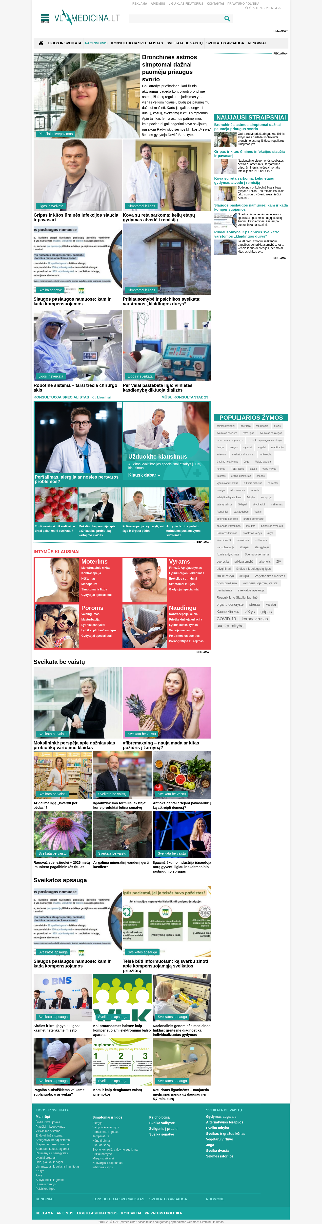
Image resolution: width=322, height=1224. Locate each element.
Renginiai (45, 1199)
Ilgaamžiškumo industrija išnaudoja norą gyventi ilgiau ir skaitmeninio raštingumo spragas (182, 867)
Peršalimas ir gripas (106, 1132)
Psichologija (159, 1117)
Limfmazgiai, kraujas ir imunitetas (58, 1166)
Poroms (92, 607)
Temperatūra (101, 1136)
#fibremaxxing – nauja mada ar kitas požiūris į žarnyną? (161, 745)
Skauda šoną (101, 1145)
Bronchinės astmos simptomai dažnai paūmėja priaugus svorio (247, 126)
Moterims (94, 561)
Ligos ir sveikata (64, 43)
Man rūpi (43, 1117)
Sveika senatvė (50, 290)
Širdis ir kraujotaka (48, 1122)
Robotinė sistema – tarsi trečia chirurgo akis (75, 388)
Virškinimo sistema (48, 1131)
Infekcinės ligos (103, 1167)
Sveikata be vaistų (53, 734)
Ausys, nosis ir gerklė (50, 1180)
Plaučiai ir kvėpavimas (56, 134)
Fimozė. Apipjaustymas (185, 567)
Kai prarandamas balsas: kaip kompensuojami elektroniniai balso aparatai (122, 1030)
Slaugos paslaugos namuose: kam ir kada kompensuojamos (72, 301)
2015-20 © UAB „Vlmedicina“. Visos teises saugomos (133, 1222)
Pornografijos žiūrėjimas (186, 641)
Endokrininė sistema (49, 1135)
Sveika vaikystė (162, 1123)
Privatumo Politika (243, 3)
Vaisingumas (90, 614)
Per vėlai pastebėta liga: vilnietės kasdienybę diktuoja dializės (157, 388)
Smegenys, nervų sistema (53, 1140)
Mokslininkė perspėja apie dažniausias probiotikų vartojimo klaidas (97, 531)
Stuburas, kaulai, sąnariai (52, 1149)
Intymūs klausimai (57, 551)
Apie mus (158, 3)
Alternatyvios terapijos (224, 1122)
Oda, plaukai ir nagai (49, 1162)
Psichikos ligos (45, 1188)
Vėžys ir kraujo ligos (106, 1127)
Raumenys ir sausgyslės (52, 1153)
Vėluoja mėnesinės (182, 630)
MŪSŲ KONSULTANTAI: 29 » (186, 397)
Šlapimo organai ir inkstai (52, 1144)
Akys (39, 1175)
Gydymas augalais (221, 1117)
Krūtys (40, 1171)
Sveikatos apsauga (53, 952)
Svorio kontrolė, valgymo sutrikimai (115, 1149)
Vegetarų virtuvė (219, 1139)
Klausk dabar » (144, 475)
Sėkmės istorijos (220, 1156)
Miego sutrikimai (103, 1158)
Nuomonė (215, 1199)
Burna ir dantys (46, 1184)
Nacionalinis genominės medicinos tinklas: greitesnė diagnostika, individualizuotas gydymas (181, 1030)
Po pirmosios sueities (184, 636)
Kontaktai (215, 3)
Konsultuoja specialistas (61, 397)
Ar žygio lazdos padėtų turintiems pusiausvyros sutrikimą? (183, 531)
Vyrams (179, 561)
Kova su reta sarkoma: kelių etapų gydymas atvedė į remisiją (159, 217)
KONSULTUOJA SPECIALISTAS (137, 43)
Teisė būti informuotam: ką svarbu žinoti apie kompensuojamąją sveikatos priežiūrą (165, 966)
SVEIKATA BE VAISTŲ (185, 43)
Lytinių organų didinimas (186, 573)
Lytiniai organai (46, 1157)
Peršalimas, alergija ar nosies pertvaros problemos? (77, 479)
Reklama (139, 3)
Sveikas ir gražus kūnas (225, 1134)
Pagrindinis (96, 43)
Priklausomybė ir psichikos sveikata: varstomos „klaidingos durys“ (162, 301)
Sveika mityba (217, 1128)
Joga (210, 1145)
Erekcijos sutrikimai (183, 578)
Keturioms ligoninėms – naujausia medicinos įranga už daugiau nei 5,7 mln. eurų (181, 1094)
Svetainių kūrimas (212, 1222)
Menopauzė (89, 584)
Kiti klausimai (101, 397)
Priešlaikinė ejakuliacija (185, 619)
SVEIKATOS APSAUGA (225, 43)
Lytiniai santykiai (93, 625)
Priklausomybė (102, 1154)
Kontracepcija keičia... (184, 614)
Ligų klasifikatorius (186, 3)
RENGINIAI (257, 43)
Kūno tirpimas (102, 1140)
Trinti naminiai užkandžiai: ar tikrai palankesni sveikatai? (55, 529)
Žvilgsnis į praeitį (163, 1129)
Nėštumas (88, 578)
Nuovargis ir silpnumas (107, 1163)
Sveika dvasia (217, 1151)
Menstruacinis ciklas (95, 567)
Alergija (97, 1123)
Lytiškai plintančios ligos (98, 630)
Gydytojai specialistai (96, 595)
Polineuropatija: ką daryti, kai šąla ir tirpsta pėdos (143, 529)
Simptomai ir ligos (141, 206)
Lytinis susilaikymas (183, 625)
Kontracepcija (91, 573)
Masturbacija (90, 619)
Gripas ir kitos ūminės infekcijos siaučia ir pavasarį (76, 217)
